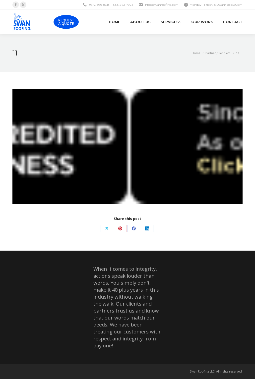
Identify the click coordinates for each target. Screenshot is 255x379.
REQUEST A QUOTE (66, 22)
